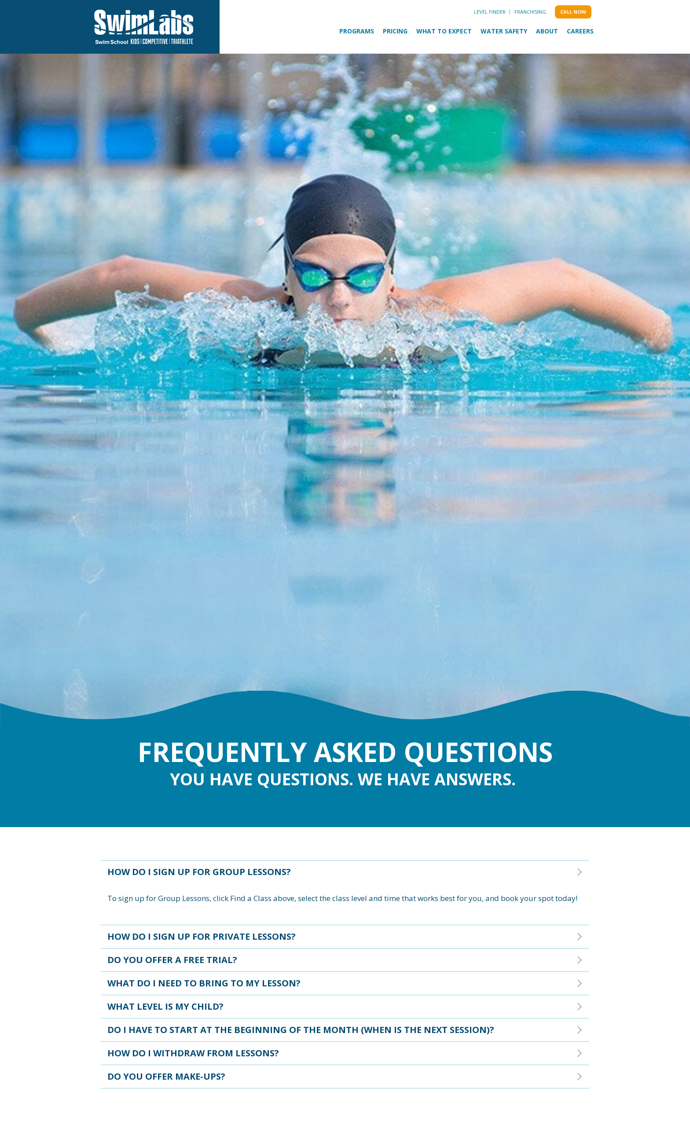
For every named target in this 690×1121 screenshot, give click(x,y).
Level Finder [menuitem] (490, 11)
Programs (356, 31)
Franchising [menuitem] (530, 11)
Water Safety (504, 31)
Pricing (395, 31)
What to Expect (444, 31)
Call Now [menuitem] (573, 11)
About (547, 31)
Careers (580, 31)
